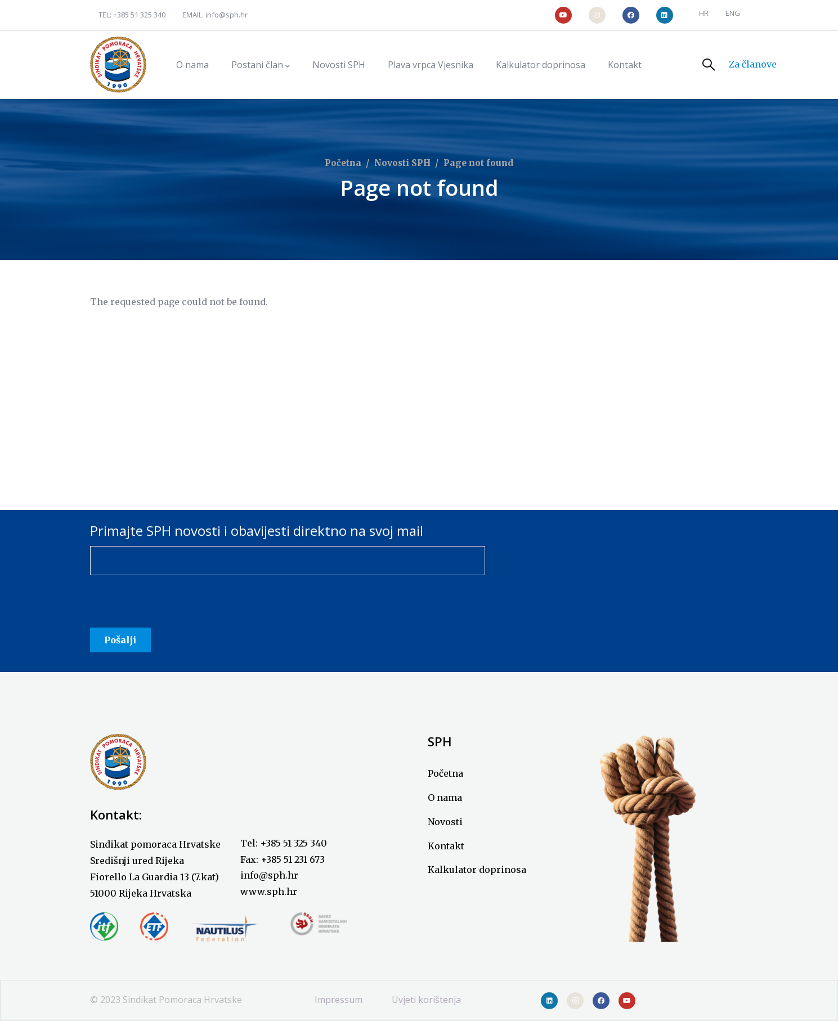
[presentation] (175, 606)
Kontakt (446, 846)
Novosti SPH (402, 163)
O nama (445, 797)
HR (704, 13)
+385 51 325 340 (139, 15)
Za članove (753, 64)
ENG (732, 13)
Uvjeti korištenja (426, 999)
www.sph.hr (268, 891)
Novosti (445, 821)
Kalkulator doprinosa (477, 869)
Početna (343, 163)
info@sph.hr (226, 15)
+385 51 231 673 (293, 859)
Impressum (338, 999)
